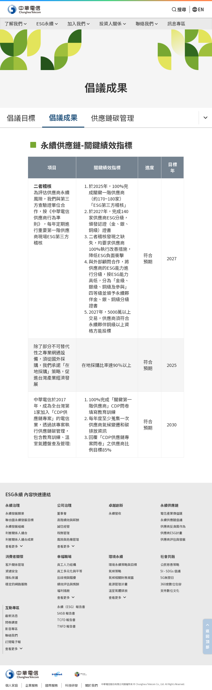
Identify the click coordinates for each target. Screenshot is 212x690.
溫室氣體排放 (118, 591)
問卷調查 (11, 622)
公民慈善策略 (169, 565)
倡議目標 (21, 117)
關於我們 (91, 685)
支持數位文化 (169, 591)
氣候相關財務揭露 (121, 578)
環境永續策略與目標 (123, 565)
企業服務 (31, 685)
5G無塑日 (167, 578)
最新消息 (11, 616)
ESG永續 (14, 494)
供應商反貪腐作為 (173, 527)
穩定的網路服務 (16, 584)
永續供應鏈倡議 (171, 520)
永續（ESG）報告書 (71, 607)
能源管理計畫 (118, 584)
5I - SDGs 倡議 (170, 571)
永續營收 (115, 513)
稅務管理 (63, 533)
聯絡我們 (11, 635)
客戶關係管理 (14, 565)
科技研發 (71, 685)
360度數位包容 (171, 584)
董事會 (62, 513)
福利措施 (63, 591)
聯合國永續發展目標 (19, 520)
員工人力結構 (66, 565)
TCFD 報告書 (66, 620)
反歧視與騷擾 (66, 578)
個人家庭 (11, 685)
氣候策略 (115, 571)
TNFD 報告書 (66, 626)
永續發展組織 (14, 527)
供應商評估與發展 (173, 540)
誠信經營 (63, 527)
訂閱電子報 (13, 642)
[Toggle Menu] (205, 117)
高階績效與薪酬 (68, 520)
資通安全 (11, 571)
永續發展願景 (14, 513)
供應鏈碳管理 (112, 117)
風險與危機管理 (68, 540)
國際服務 (51, 685)
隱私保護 (11, 578)
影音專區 (11, 629)
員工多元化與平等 (69, 571)
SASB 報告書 (66, 613)
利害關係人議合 (16, 533)
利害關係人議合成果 (19, 540)
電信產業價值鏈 (171, 513)
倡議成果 (63, 117)
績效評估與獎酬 (68, 584)
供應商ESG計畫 (171, 533)
